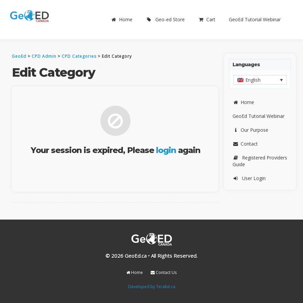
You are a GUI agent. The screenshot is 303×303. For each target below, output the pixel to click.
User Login (249, 178)
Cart (206, 19)
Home (121, 19)
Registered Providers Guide (260, 161)
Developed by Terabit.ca (151, 286)
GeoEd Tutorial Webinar (255, 19)
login (166, 150)
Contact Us (164, 272)
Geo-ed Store (165, 19)
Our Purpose (250, 130)
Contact (245, 144)
